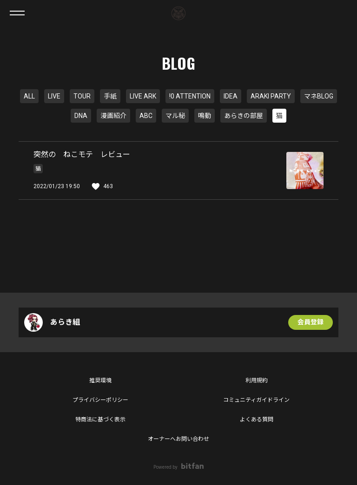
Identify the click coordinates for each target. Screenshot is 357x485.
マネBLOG (318, 96)
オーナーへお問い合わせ (178, 439)
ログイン (342, 13)
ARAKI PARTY (271, 96)
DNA (80, 115)
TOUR (82, 96)
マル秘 (175, 115)
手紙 (110, 96)
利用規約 (256, 380)
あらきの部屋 (243, 115)
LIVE (54, 96)
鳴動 (204, 115)
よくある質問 (256, 419)
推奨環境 (100, 380)
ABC (145, 115)
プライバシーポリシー (100, 400)
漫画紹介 (113, 115)
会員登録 (311, 322)
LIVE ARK (143, 96)
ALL (29, 96)
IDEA (231, 96)
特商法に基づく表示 (100, 419)
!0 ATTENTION (190, 96)
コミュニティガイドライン (256, 400)
